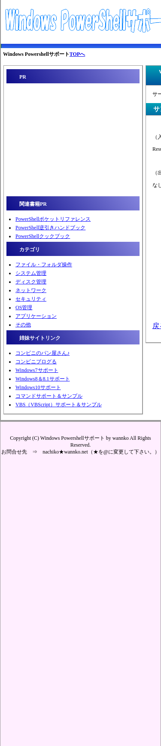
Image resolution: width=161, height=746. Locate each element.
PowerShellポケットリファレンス (53, 219)
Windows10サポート (38, 387)
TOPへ (77, 54)
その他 (23, 325)
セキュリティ (30, 299)
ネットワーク (30, 290)
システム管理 (30, 273)
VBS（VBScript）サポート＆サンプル (58, 405)
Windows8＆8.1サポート (42, 379)
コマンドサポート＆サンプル (48, 396)
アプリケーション (36, 316)
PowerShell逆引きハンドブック (50, 228)
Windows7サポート (36, 370)
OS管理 (23, 307)
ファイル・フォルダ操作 (43, 265)
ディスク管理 (30, 282)
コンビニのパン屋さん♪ (42, 353)
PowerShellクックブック (42, 236)
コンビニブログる (36, 362)
